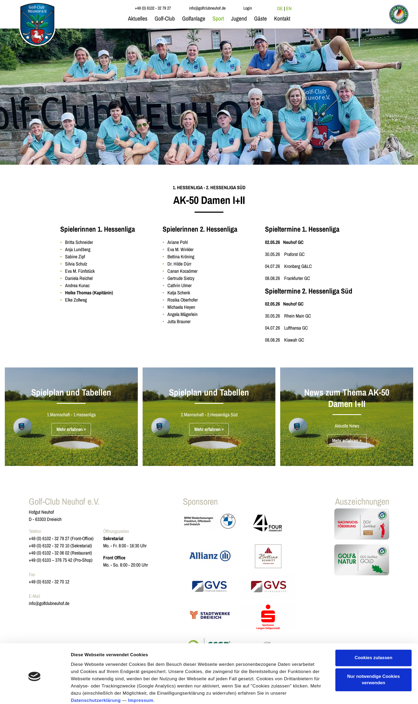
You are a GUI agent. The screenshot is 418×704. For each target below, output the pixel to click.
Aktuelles (137, 18)
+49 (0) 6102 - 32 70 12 (49, 581)
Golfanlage (193, 18)
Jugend (239, 18)
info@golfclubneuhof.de (49, 603)
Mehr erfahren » (71, 429)
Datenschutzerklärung (96, 676)
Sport (218, 18)
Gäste (260, 18)
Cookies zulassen (373, 633)
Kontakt (282, 18)
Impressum (140, 676)
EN (289, 8)
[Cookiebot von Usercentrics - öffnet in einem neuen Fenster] (34, 693)
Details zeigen (86, 692)
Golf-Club (165, 18)
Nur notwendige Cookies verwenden (373, 656)
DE (280, 8)
